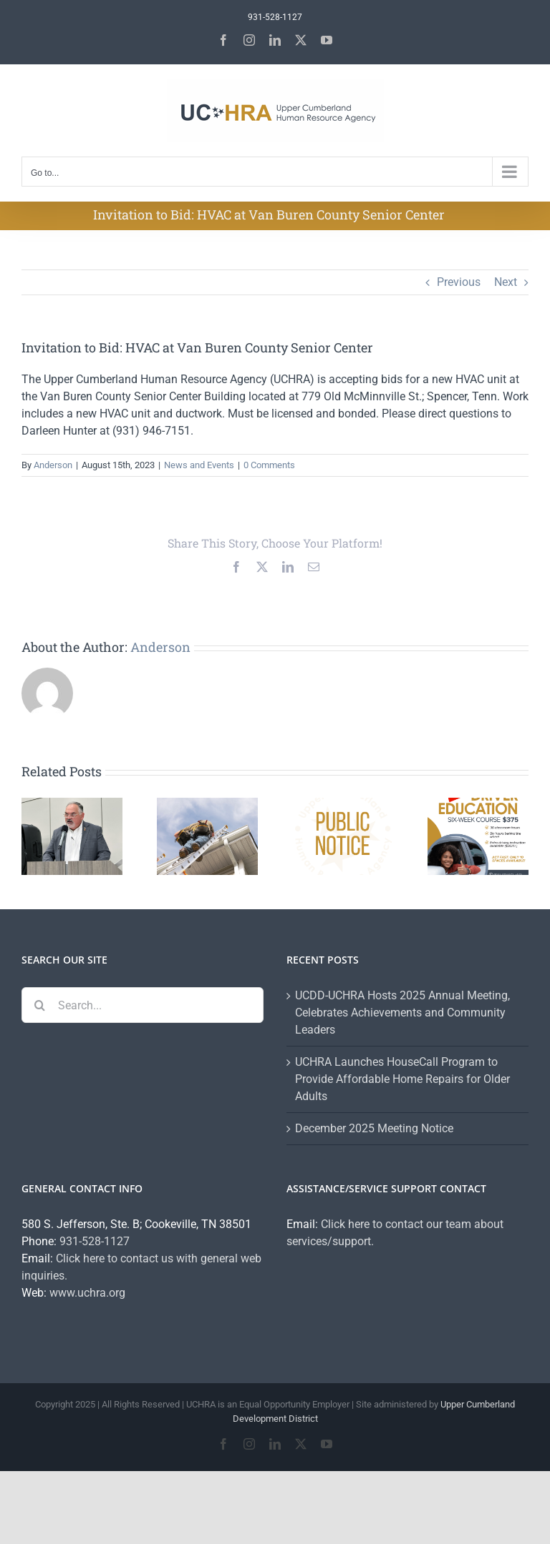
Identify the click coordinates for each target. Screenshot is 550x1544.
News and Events (199, 465)
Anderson (53, 465)
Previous (459, 282)
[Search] (39, 1005)
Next (505, 282)
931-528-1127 (94, 1241)
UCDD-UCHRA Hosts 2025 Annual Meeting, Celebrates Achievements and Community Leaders (402, 1012)
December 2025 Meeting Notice (374, 1128)
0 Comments (269, 465)
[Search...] (142, 1005)
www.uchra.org (87, 1293)
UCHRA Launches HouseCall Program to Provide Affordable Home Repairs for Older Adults (402, 1079)
